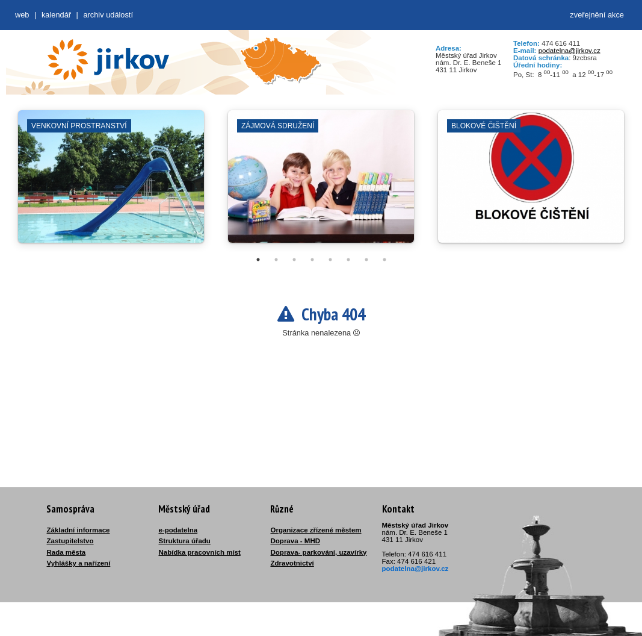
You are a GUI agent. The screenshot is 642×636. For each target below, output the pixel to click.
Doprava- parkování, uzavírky (319, 552)
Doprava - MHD (296, 540)
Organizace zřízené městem (316, 530)
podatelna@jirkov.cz (569, 50)
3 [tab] (294, 260)
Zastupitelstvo (70, 540)
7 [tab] (366, 260)
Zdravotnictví (292, 563)
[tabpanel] (111, 182)
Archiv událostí (108, 14)
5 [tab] (330, 260)
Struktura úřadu (185, 540)
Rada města (66, 552)
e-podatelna (178, 530)
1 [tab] (258, 260)
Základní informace (78, 530)
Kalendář (56, 14)
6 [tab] (348, 260)
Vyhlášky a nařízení (79, 563)
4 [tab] (312, 260)
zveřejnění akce (597, 14)
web (22, 14)
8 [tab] (384, 260)
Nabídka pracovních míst (200, 552)
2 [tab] (276, 260)
